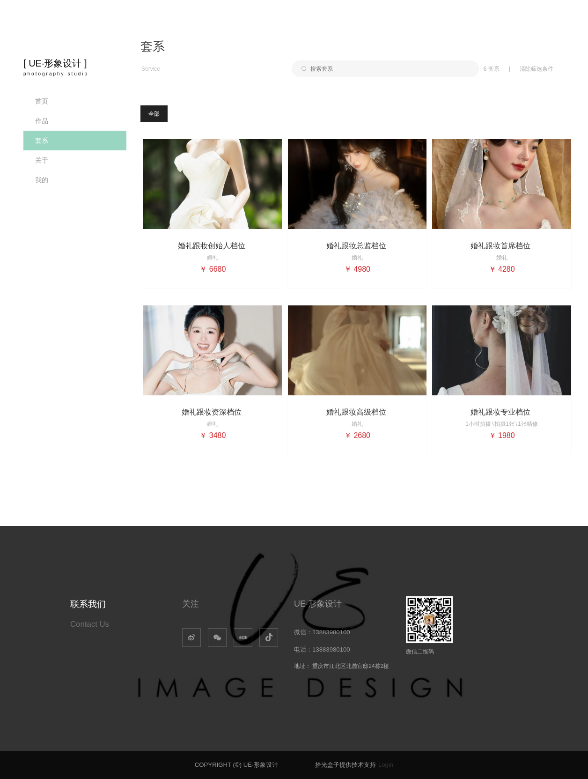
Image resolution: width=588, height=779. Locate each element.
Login (385, 764)
